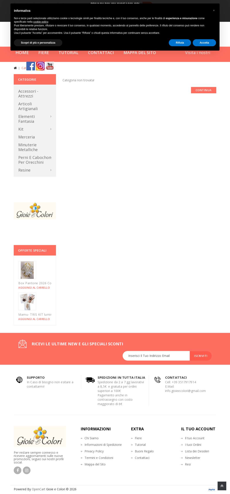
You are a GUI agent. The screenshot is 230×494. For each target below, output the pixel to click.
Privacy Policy (94, 451)
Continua (204, 90)
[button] (213, 10)
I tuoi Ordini (193, 445)
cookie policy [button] (40, 21)
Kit (21, 129)
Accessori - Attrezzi (28, 94)
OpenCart (38, 489)
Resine (24, 170)
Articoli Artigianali (28, 106)
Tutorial (140, 445)
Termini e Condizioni (99, 458)
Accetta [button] (204, 42)
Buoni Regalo (144, 451)
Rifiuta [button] (180, 42)
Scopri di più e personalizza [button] (38, 42)
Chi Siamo (92, 438)
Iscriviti (201, 356)
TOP (222, 486)
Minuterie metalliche (28, 147)
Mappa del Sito (95, 464)
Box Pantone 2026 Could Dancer (43, 283)
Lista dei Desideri (197, 451)
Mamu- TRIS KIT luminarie (38, 314)
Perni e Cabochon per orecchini (34, 160)
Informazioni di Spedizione (103, 445)
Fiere (138, 438)
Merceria (26, 137)
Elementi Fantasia (26, 119)
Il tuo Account (195, 438)
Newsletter (192, 458)
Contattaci (142, 458)
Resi (188, 464)
